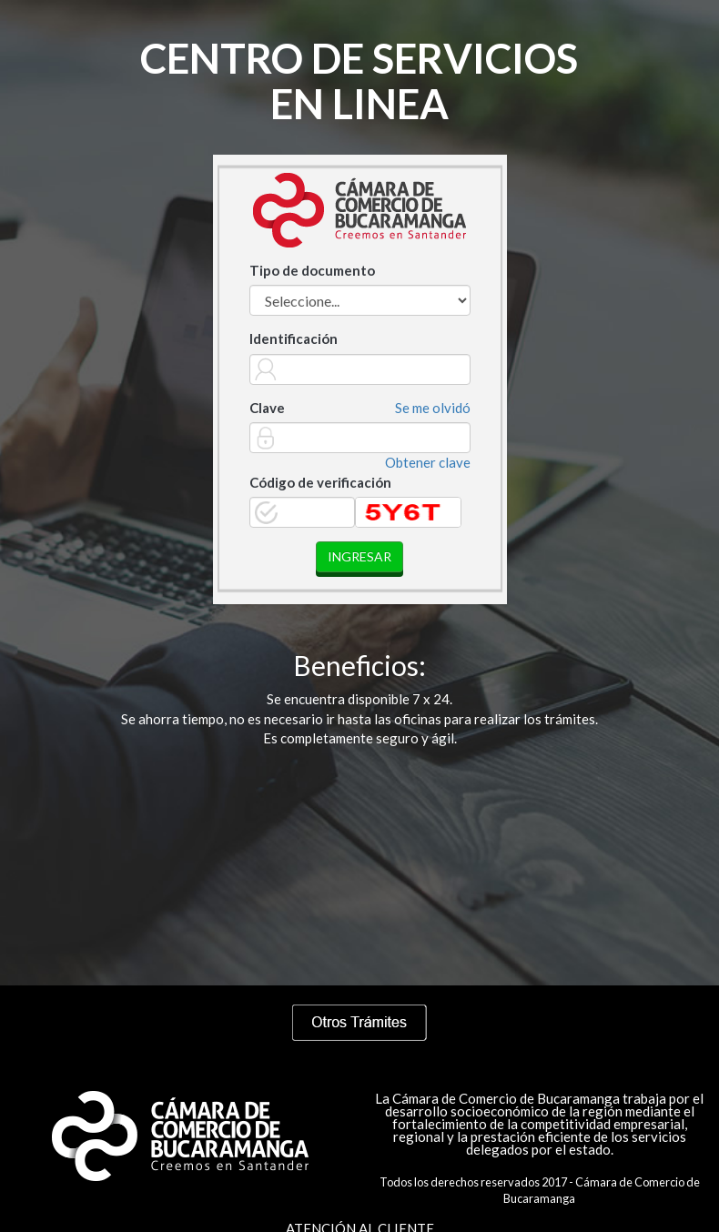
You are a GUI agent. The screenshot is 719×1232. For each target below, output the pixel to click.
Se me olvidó (433, 407)
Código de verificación (320, 482)
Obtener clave (428, 462)
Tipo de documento (312, 270)
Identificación (293, 338)
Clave (267, 407)
